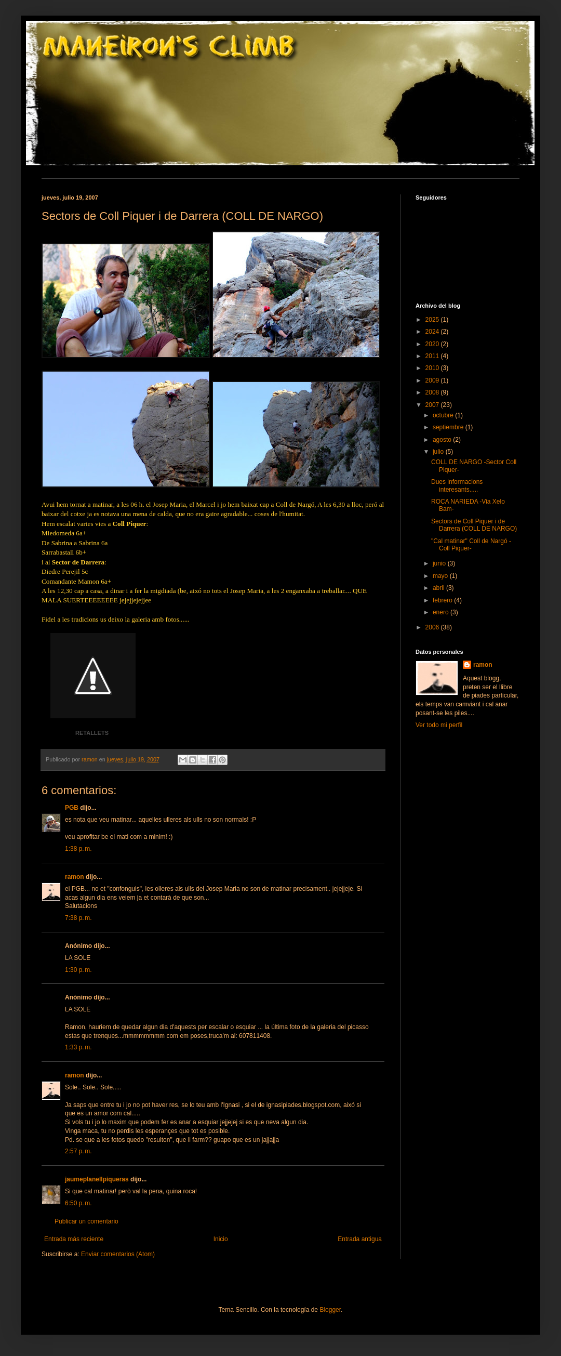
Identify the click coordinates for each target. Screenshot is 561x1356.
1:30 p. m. (78, 969)
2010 (433, 368)
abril (439, 587)
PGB (71, 807)
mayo (441, 576)
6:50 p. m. (78, 1203)
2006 (433, 627)
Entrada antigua (360, 1239)
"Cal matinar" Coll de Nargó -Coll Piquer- (471, 544)
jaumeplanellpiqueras (97, 1179)
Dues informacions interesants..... (457, 485)
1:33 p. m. (78, 1047)
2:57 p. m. (78, 1151)
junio (440, 563)
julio (439, 451)
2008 (433, 392)
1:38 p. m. (78, 848)
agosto (443, 439)
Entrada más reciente (73, 1239)
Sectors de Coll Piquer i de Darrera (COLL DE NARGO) (474, 525)
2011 (433, 356)
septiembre (449, 427)
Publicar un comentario (86, 1221)
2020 (433, 344)
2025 (433, 319)
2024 (433, 331)
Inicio (220, 1239)
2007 (433, 405)
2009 (433, 380)
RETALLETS (92, 733)
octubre (444, 415)
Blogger (330, 1309)
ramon (74, 876)
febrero (443, 600)
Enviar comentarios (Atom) (118, 1254)
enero (441, 612)
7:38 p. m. (78, 917)
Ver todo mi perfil (439, 725)
